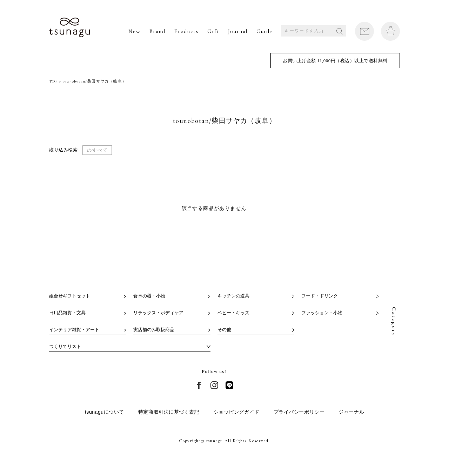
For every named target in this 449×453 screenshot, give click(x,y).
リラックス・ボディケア (158, 312)
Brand (157, 31)
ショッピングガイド (237, 412)
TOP (53, 81)
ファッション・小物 (321, 312)
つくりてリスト (65, 346)
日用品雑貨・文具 (67, 312)
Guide (264, 31)
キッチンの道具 (233, 295)
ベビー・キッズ (233, 312)
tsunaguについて (104, 412)
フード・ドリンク (319, 295)
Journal (238, 31)
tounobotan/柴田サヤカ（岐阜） (94, 81)
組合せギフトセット (69, 295)
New (134, 31)
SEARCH (339, 31)
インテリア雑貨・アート (74, 329)
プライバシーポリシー (299, 412)
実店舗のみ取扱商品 (153, 329)
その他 (224, 329)
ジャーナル (351, 412)
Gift (213, 31)
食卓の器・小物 (149, 295)
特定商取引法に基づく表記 (169, 412)
